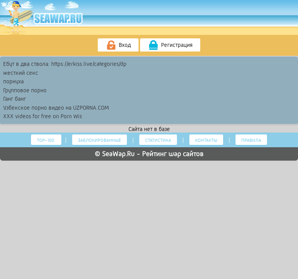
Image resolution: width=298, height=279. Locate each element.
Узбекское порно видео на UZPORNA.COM (56, 107)
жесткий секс (20, 72)
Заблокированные (99, 140)
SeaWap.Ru (118, 154)
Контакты (206, 140)
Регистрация (170, 45)
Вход (118, 45)
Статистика (158, 140)
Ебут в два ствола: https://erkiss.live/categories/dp (64, 63)
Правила (251, 140)
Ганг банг (14, 98)
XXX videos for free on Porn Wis (42, 116)
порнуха (13, 81)
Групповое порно (25, 90)
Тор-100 (46, 140)
